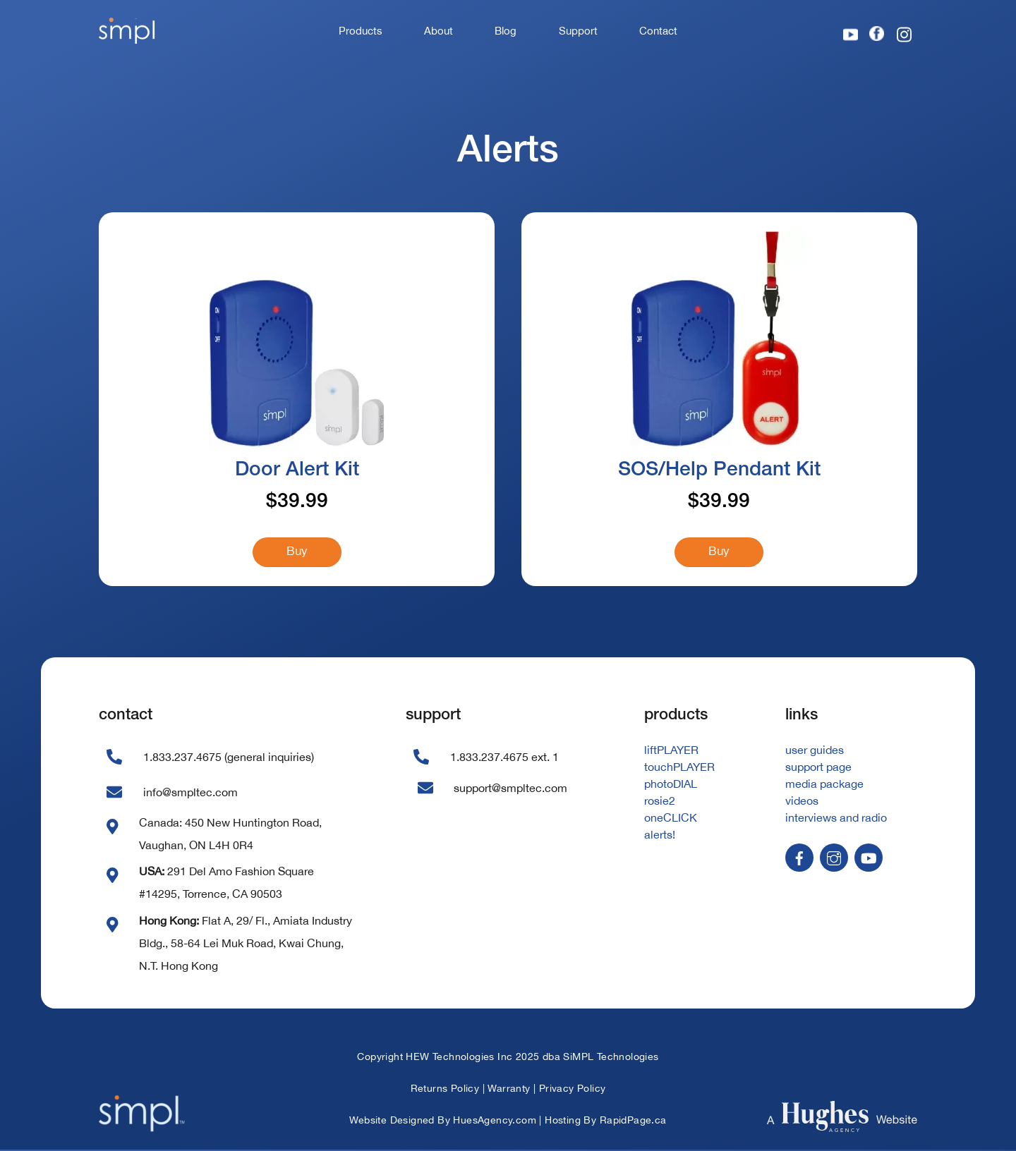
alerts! (659, 836)
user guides (814, 751)
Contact (658, 31)
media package (824, 785)
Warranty (509, 1090)
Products (360, 31)
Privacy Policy (572, 1090)
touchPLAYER (679, 768)
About (438, 31)
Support (578, 31)
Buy (297, 552)
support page (818, 768)
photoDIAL (670, 785)
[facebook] (799, 858)
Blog (505, 31)
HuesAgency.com (494, 1122)
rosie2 (659, 802)
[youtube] (868, 858)
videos (801, 802)
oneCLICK (670, 819)
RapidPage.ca (633, 1122)
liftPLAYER (671, 751)
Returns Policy (445, 1090)
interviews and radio (836, 819)
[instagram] (834, 858)
